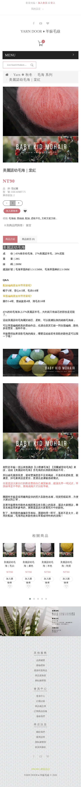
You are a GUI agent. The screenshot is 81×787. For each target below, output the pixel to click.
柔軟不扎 (35, 218)
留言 (28, 225)
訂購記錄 (40, 701)
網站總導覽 (40, 680)
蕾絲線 (20, 218)
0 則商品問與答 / (14, 225)
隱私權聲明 (40, 742)
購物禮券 (40, 665)
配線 (27, 218)
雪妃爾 (14, 188)
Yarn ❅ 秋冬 (23, 75)
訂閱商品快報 (40, 711)
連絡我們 (40, 716)
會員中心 (40, 696)
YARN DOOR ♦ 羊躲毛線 (41, 31)
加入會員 (42, 3)
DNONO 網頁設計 (40, 769)
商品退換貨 (40, 675)
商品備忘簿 (40, 706)
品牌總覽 (40, 660)
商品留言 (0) (28, 239)
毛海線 (12, 218)
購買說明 (40, 737)
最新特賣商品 (40, 670)
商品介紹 (10, 239)
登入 (52, 3)
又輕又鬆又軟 (49, 218)
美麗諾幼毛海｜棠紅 (25, 79)
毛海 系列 (44, 75)
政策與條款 (40, 747)
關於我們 (40, 732)
